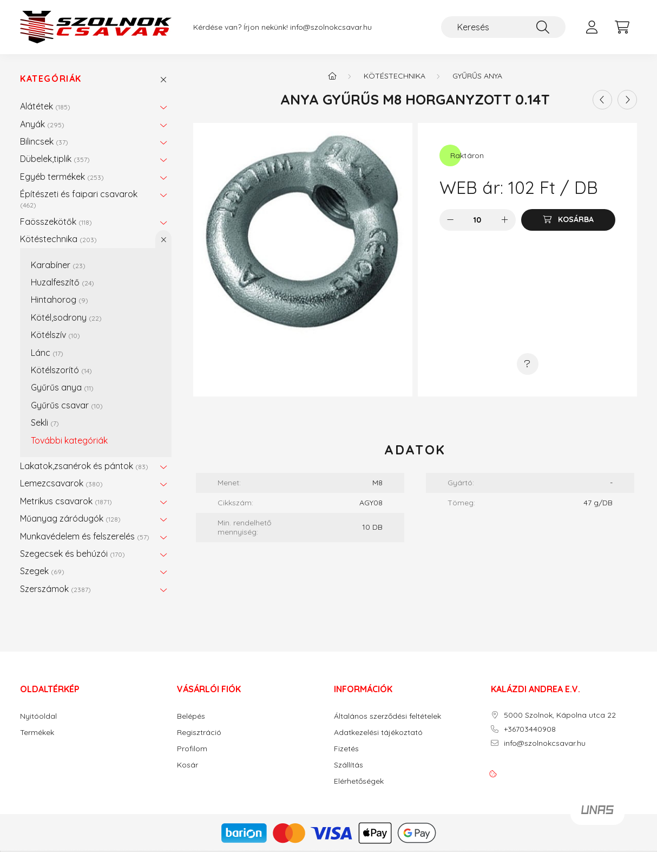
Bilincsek (44, 141)
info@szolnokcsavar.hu (331, 27)
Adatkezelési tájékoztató (378, 732)
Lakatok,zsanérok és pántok (84, 465)
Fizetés (346, 748)
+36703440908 (530, 729)
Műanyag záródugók (70, 518)
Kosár (187, 765)
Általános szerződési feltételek (387, 716)
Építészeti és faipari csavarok (78, 198)
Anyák (42, 124)
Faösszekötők (56, 221)
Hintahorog (59, 299)
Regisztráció (199, 732)
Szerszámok (55, 588)
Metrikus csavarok (66, 501)
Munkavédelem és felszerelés (84, 536)
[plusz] (505, 220)
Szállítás (348, 765)
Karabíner (58, 264)
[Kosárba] (568, 220)
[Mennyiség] (477, 220)
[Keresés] (503, 27)
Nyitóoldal (38, 716)
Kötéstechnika (58, 238)
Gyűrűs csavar (67, 405)
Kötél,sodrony (66, 317)
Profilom (192, 748)
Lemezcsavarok (61, 483)
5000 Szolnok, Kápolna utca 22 (560, 715)
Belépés (191, 716)
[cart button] (622, 27)
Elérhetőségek (359, 781)
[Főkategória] (332, 76)
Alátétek (45, 106)
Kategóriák (51, 79)
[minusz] (450, 220)
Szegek (42, 570)
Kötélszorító (61, 370)
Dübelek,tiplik (55, 158)
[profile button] (591, 27)
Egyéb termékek (62, 176)
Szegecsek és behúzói (72, 553)
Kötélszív (55, 334)
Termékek (37, 732)
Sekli (45, 422)
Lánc (47, 352)
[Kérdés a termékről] (527, 364)
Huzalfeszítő (62, 282)
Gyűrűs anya (62, 387)
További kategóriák (69, 440)
